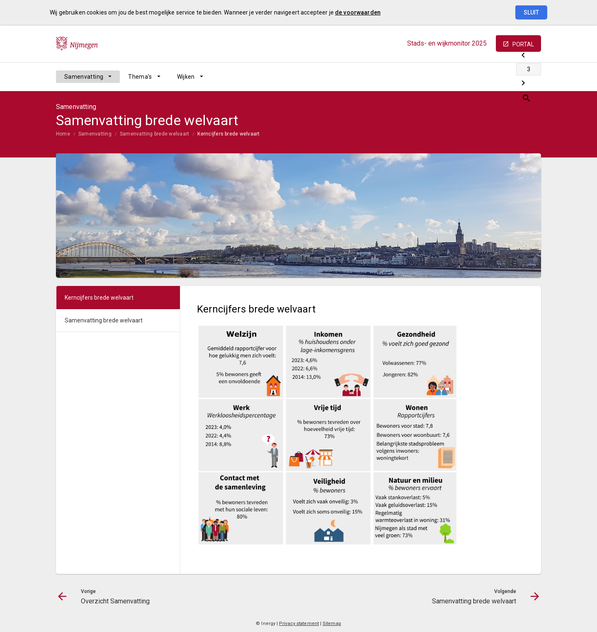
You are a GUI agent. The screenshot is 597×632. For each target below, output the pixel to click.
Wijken (186, 76)
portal (523, 44)
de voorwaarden (358, 12)
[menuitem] (88, 76)
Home (63, 134)
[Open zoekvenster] (531, 76)
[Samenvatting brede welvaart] (513, 76)
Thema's (140, 76)
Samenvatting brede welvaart (154, 134)
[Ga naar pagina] (491, 76)
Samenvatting (83, 76)
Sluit (531, 12)
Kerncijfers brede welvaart (228, 134)
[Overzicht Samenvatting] (469, 76)
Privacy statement (299, 623)
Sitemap (332, 623)
